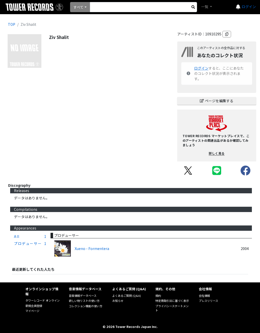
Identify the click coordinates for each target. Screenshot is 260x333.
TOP (11, 24)
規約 (158, 296)
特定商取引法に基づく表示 (172, 301)
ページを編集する (216, 100)
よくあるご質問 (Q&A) (126, 296)
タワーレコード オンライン (42, 300)
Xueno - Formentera (92, 248)
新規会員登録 (33, 306)
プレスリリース (208, 301)
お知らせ (117, 301)
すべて (78, 7)
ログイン (249, 6)
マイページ (32, 311)
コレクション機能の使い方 (85, 306)
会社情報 (204, 296)
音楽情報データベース (82, 296)
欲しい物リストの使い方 (84, 301)
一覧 (205, 6)
